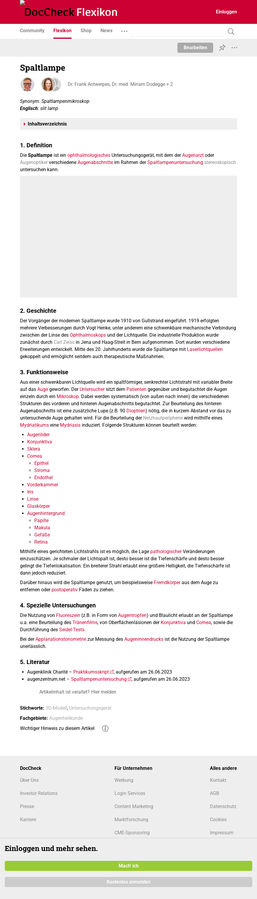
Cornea (34, 456)
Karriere (28, 819)
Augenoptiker (34, 162)
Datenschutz (223, 806)
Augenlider (38, 434)
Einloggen (226, 12)
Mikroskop (68, 396)
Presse (27, 806)
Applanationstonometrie (60, 639)
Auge (42, 389)
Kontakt (218, 780)
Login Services (129, 793)
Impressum (221, 832)
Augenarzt (193, 155)
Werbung (123, 780)
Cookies (218, 819)
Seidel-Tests (71, 629)
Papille (41, 520)
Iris (30, 492)
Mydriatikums (34, 425)
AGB (214, 793)
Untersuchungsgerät (90, 708)
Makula (42, 527)
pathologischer (166, 551)
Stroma (42, 470)
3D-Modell (56, 708)
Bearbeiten (195, 47)
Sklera (33, 449)
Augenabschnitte (95, 162)
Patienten (136, 389)
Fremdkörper (167, 582)
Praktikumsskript (91, 672)
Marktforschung (131, 819)
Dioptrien (135, 411)
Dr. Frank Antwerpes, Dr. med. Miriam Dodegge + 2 (120, 84)
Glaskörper (38, 506)
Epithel (41, 463)
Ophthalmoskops (88, 335)
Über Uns (29, 780)
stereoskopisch (220, 162)
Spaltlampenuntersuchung (175, 162)
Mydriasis (70, 425)
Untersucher (92, 389)
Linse (32, 499)
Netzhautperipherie (163, 418)
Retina (41, 542)
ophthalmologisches (88, 155)
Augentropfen (132, 615)
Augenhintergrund (46, 513)
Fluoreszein (68, 615)
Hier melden (103, 692)
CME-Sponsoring (132, 832)
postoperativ (65, 589)
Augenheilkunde (66, 718)
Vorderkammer (42, 485)
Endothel (43, 477)
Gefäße (42, 535)
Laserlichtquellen (205, 349)
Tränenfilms (84, 622)
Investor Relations (39, 793)
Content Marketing (133, 806)
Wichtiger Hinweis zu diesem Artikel (57, 728)
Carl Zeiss (64, 342)
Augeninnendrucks (143, 639)
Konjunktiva (39, 442)
